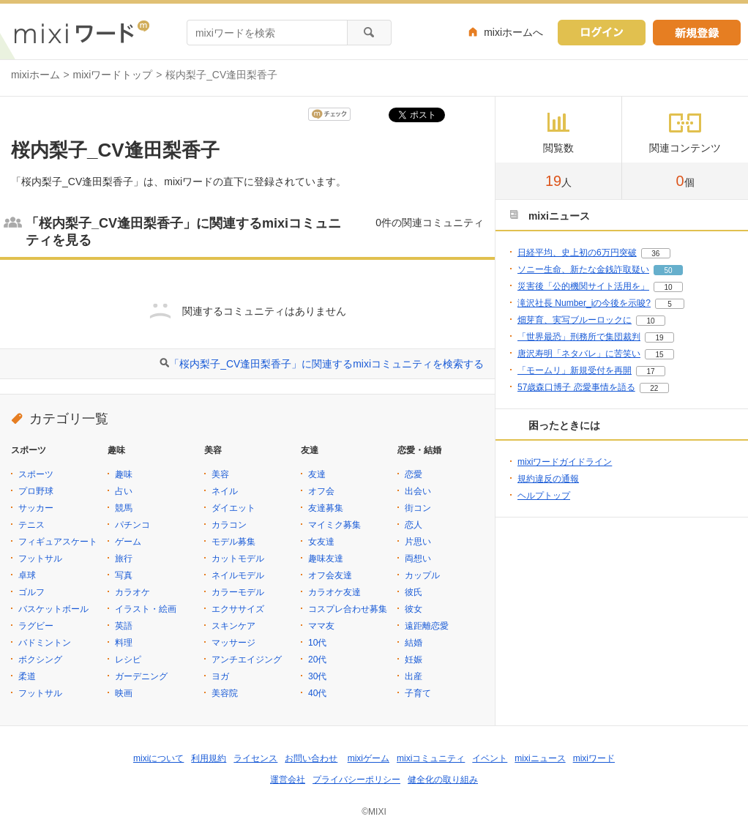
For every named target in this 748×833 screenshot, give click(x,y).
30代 (317, 676)
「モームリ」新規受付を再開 (574, 370)
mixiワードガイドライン (564, 462)
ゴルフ (31, 592)
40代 (317, 693)
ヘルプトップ (543, 495)
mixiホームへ (513, 32)
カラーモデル (238, 592)
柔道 (27, 676)
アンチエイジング (247, 659)
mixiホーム (35, 75)
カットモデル (238, 558)
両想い (418, 558)
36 (655, 254)
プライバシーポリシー (356, 779)
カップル (422, 575)
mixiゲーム (368, 758)
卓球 (27, 575)
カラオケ (132, 592)
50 (668, 270)
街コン (418, 508)
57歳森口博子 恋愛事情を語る (576, 387)
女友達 (321, 542)
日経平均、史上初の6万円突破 (577, 252)
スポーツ (35, 474)
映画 (123, 693)
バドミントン (44, 643)
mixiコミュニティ (431, 758)
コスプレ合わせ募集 (347, 609)
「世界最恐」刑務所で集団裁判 (578, 337)
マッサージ (233, 643)
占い (123, 491)
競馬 (123, 508)
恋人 (413, 525)
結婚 (413, 643)
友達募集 (325, 508)
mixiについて (158, 758)
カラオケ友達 (334, 592)
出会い (418, 491)
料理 (123, 643)
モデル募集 (233, 542)
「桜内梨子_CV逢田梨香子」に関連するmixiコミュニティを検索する (326, 364)
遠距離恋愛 (427, 626)
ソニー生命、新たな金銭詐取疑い (583, 269)
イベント (489, 758)
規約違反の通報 (548, 479)
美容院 (225, 693)
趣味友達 (325, 558)
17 (650, 371)
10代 (317, 643)
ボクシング (40, 659)
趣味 (123, 474)
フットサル (40, 558)
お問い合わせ (311, 758)
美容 (220, 474)
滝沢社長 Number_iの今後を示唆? (584, 303)
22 (654, 388)
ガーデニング (141, 676)
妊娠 (413, 659)
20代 (317, 659)
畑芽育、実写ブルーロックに (574, 320)
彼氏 (413, 592)
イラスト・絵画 (145, 609)
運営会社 (287, 779)
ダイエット (233, 508)
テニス (31, 525)
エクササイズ (238, 609)
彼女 (413, 609)
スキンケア (233, 626)
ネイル (225, 491)
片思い (418, 542)
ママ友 (321, 626)
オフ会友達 (330, 575)
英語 (123, 626)
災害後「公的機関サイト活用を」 (583, 286)
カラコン (229, 525)
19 (659, 338)
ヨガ (220, 676)
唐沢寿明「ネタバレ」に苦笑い (578, 353)
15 (659, 355)
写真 (123, 575)
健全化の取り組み (443, 779)
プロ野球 (35, 491)
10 (668, 287)
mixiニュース (540, 758)
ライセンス (255, 758)
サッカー (35, 508)
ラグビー (35, 626)
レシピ (128, 659)
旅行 (123, 558)
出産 (413, 676)
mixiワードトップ (113, 75)
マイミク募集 (334, 525)
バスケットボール (53, 609)
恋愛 (413, 474)
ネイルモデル (238, 575)
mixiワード (594, 758)
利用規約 (208, 758)
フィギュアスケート (57, 542)
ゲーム (128, 542)
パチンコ (132, 525)
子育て (418, 693)
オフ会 (321, 491)
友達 (317, 474)
